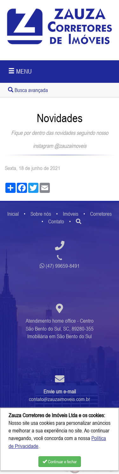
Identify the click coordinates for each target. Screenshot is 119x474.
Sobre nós (40, 214)
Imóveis (70, 214)
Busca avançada (28, 90)
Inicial (13, 214)
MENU (20, 71)
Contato (56, 221)
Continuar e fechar (60, 461)
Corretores (101, 214)
